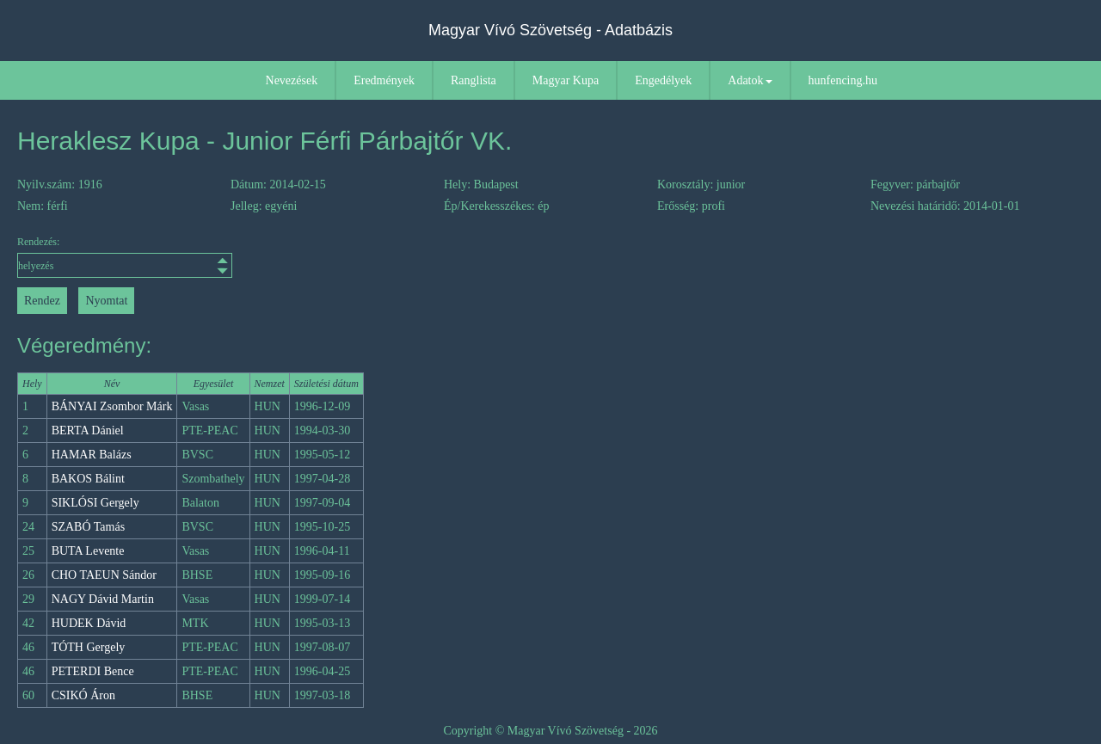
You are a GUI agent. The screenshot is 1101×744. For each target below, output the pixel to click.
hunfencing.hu (843, 80)
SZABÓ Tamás (88, 526)
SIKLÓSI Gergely (95, 502)
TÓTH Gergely (89, 647)
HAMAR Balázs (92, 454)
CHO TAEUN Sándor (104, 575)
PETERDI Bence (93, 671)
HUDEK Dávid (89, 623)
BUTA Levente (88, 550)
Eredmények (384, 80)
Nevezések (292, 80)
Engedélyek (663, 80)
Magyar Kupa (565, 80)
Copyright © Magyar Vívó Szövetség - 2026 (550, 730)
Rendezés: (124, 257)
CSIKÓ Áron (83, 695)
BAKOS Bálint (88, 478)
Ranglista (473, 80)
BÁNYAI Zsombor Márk (112, 406)
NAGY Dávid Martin (103, 599)
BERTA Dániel (88, 430)
